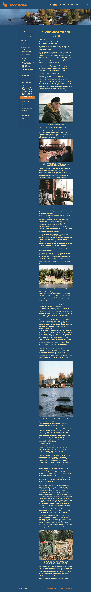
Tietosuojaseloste (51, 588)
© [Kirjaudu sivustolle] (18, 588)
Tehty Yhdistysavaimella (68, 588)
